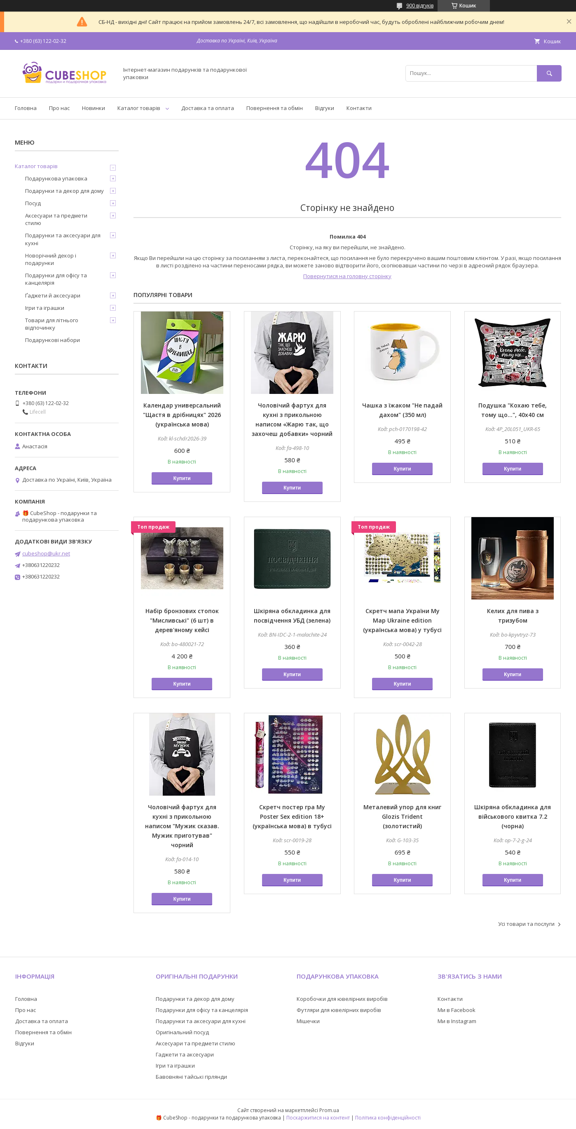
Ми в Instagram (457, 1021)
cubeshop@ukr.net (46, 553)
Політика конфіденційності (388, 1117)
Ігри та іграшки (44, 308)
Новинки (93, 108)
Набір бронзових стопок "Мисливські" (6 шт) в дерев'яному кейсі (182, 620)
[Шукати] (549, 73)
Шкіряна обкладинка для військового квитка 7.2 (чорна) (512, 816)
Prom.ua (329, 1110)
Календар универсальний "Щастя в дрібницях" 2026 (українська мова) (182, 414)
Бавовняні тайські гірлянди (191, 1076)
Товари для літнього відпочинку (51, 323)
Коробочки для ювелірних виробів (342, 999)
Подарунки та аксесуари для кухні (63, 239)
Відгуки (324, 108)
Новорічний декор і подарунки (50, 259)
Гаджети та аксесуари (185, 1054)
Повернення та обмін (274, 108)
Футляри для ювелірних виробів (339, 1010)
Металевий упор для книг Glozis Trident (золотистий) (402, 816)
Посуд (33, 203)
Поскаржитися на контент (318, 1117)
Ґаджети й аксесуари (52, 295)
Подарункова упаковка (56, 178)
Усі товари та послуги (526, 924)
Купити (182, 478)
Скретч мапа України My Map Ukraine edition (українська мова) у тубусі (402, 620)
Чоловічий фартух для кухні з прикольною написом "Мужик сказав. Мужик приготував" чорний (182, 826)
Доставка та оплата (207, 108)
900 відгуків (419, 5)
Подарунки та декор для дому (64, 190)
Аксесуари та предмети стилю (56, 219)
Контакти (359, 108)
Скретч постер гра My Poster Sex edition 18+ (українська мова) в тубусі (292, 816)
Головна (26, 108)
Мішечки (308, 1021)
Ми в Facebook (456, 1010)
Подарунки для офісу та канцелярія (56, 279)
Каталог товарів (138, 108)
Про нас (59, 108)
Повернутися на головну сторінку (347, 276)
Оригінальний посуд (182, 1032)
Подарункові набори (52, 340)
